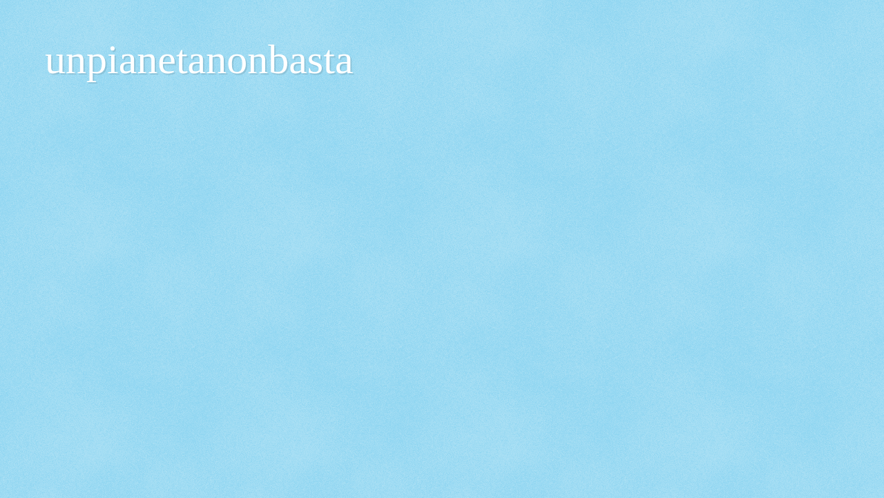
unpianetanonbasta (199, 59)
